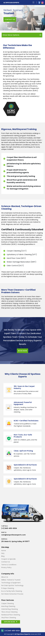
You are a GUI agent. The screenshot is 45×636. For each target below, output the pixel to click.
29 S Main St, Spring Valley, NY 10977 (15, 541)
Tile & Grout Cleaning (9, 612)
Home (3, 550)
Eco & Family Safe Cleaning (11, 591)
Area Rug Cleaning (8, 606)
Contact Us (5, 562)
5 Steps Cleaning (7, 588)
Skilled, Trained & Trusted (10, 580)
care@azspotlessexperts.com (13, 535)
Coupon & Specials (8, 559)
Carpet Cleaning (7, 603)
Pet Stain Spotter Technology (12, 585)
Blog (2, 556)
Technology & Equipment (11, 583)
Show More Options (22, 35)
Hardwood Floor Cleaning (10, 615)
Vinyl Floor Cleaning (8, 617)
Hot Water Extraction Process (12, 594)
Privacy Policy (6, 567)
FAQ (2, 553)
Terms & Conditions (8, 565)
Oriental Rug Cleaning (9, 609)
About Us (4, 577)
